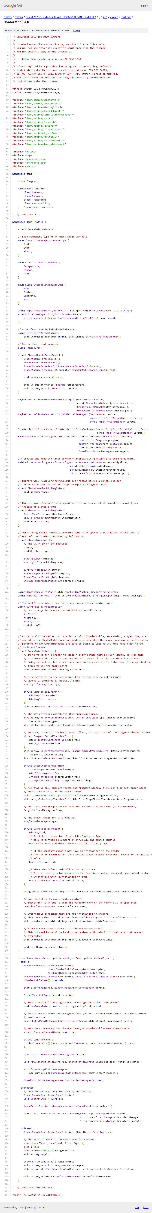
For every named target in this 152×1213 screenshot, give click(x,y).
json (145, 1207)
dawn (8, 17)
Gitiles (21, 1207)
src (105, 17)
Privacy (31, 1207)
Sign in (144, 5)
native (126, 17)
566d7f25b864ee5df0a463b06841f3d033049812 (61, 17)
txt (137, 1207)
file (76, 30)
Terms (40, 1207)
